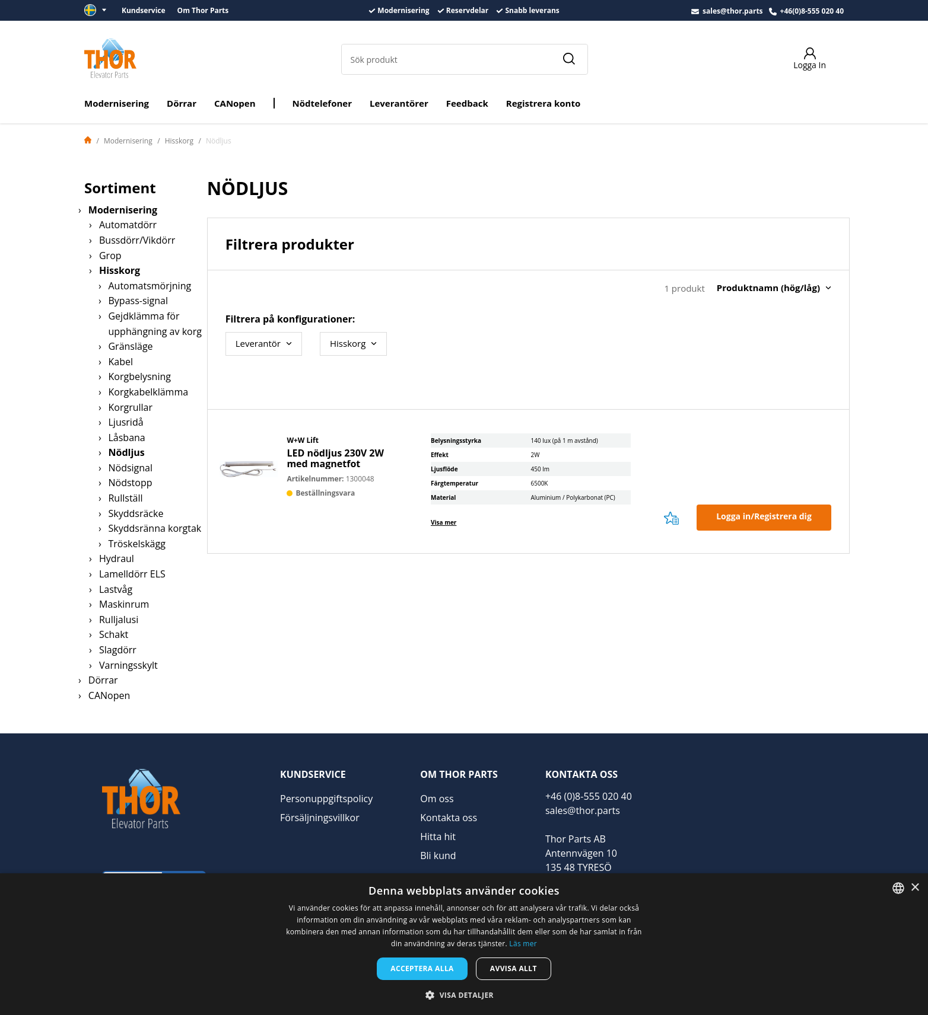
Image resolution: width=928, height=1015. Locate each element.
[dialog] (464, 944)
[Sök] (568, 59)
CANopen (235, 103)
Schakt (113, 634)
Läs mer (523, 944)
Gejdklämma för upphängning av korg (154, 323)
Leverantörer (399, 103)
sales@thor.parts (733, 11)
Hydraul (116, 558)
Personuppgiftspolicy (326, 798)
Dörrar (181, 103)
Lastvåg (115, 589)
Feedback (467, 103)
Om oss (436, 798)
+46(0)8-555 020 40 (812, 11)
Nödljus (126, 452)
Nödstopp (130, 482)
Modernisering (116, 103)
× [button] (914, 887)
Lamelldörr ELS (132, 573)
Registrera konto (543, 103)
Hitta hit (438, 836)
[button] (464, 995)
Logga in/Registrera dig (764, 516)
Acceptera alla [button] (422, 968)
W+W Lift (302, 440)
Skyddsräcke (135, 513)
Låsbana (126, 437)
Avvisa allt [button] (513, 968)
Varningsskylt (128, 665)
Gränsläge (130, 346)
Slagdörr (117, 649)
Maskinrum (124, 604)
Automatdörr (128, 224)
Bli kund (438, 855)
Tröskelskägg (136, 543)
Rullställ (125, 498)
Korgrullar (130, 407)
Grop (110, 255)
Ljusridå (125, 422)
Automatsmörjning (149, 285)
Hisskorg (179, 141)
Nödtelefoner (322, 103)
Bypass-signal (138, 300)
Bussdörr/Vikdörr (137, 240)
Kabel (120, 361)
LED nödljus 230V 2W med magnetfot (335, 458)
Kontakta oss (448, 817)
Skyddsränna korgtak (154, 528)
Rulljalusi (118, 619)
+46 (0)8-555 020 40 (588, 796)
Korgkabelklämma (148, 391)
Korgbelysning (139, 376)
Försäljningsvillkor (320, 817)
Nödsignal (130, 467)
